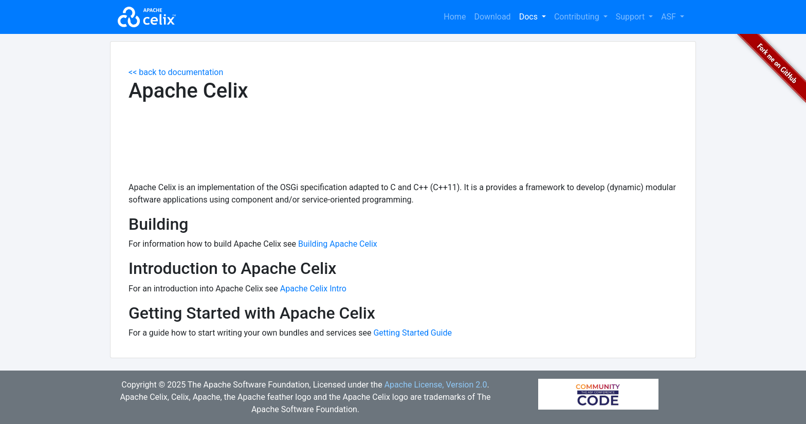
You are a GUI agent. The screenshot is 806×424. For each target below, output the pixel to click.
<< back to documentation (176, 72)
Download (492, 17)
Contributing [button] (577, 17)
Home (455, 17)
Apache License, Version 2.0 (435, 385)
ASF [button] (669, 17)
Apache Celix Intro (313, 288)
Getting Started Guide (412, 333)
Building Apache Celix (337, 244)
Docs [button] (529, 17)
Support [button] (631, 17)
